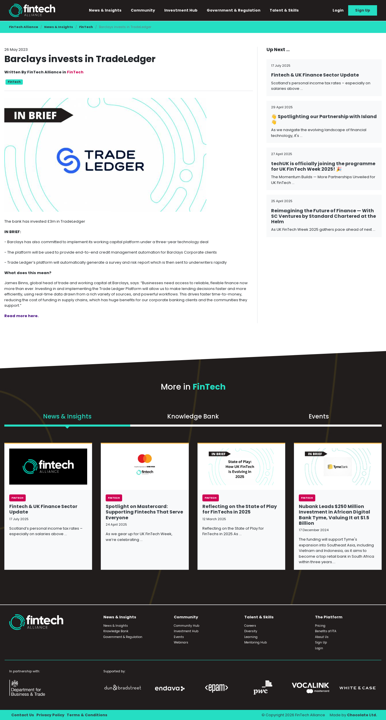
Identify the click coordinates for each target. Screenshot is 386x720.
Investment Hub (180, 10)
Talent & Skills (284, 10)
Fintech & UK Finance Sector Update (315, 75)
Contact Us (22, 714)
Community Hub (186, 626)
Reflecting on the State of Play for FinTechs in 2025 (239, 509)
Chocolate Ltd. (362, 714)
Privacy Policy (50, 714)
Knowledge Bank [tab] (193, 416)
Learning (251, 637)
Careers (250, 626)
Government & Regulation (233, 10)
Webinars (181, 642)
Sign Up (362, 10)
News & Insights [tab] (67, 416)
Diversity (250, 631)
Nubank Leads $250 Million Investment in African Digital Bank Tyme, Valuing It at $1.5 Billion (334, 514)
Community (143, 10)
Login (338, 10)
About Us (322, 637)
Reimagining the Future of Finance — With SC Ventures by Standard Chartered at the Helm (323, 216)
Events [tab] (319, 416)
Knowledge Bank (115, 631)
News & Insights (105, 10)
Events (179, 637)
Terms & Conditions (87, 714)
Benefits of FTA (325, 631)
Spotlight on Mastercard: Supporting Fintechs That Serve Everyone (144, 512)
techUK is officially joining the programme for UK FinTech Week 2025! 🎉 (323, 166)
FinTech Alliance (23, 27)
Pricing (320, 626)
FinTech (86, 27)
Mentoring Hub (255, 642)
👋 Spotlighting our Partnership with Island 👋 (324, 119)
